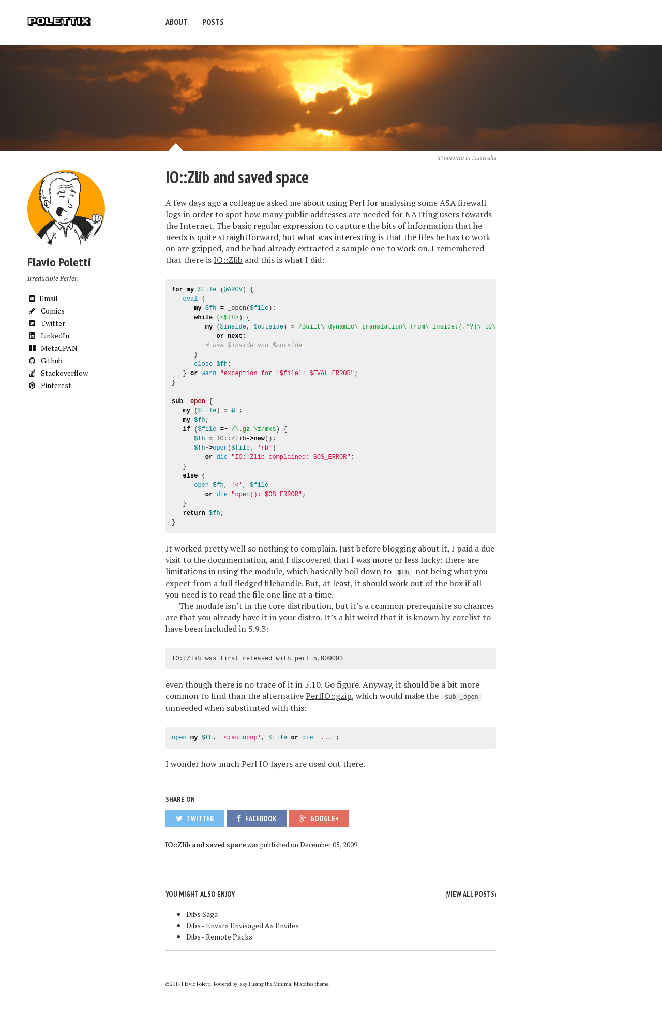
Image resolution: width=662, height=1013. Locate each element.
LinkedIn (48, 335)
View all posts (470, 894)
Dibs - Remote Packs (219, 937)
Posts (213, 22)
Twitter (46, 323)
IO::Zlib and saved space (237, 177)
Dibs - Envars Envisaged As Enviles (242, 925)
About (177, 22)
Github (45, 360)
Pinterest (49, 385)
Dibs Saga (202, 914)
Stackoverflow (57, 373)
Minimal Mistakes (293, 983)
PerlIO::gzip (329, 696)
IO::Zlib (228, 259)
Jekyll (244, 983)
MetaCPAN (52, 348)
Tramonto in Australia (467, 157)
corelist (466, 617)
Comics (46, 311)
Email (42, 298)
